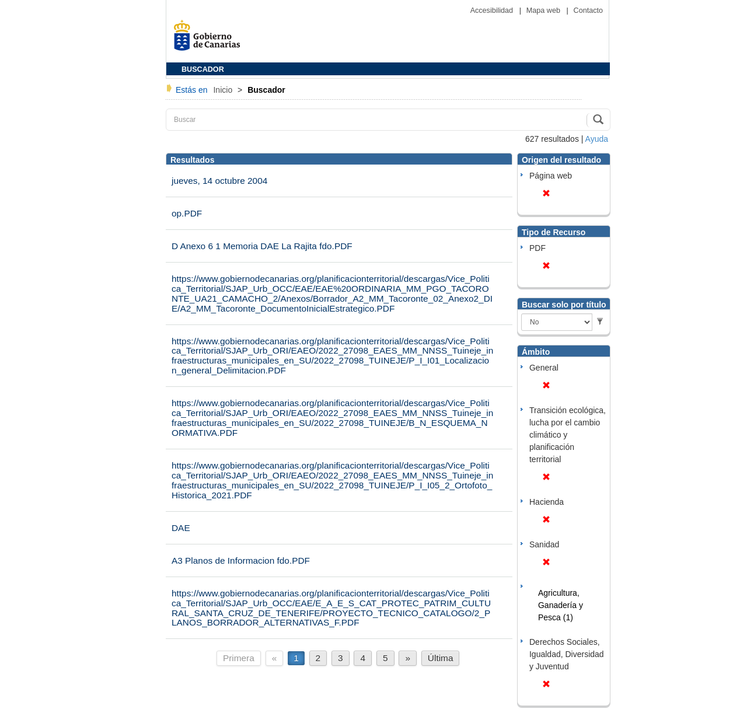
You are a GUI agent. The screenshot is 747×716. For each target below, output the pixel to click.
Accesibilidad (492, 10)
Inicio (224, 90)
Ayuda (596, 139)
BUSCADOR (202, 69)
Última (440, 658)
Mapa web (544, 10)
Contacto (588, 10)
